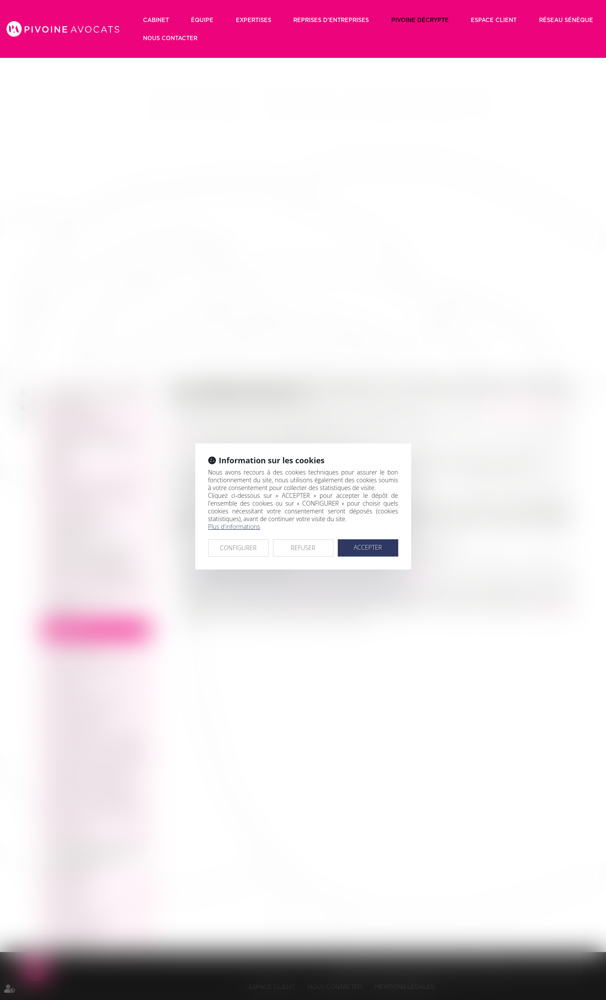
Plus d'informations (234, 526)
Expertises (253, 20)
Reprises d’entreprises (331, 20)
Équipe (202, 20)
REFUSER (303, 548)
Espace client (494, 20)
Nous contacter (170, 38)
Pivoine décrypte (420, 20)
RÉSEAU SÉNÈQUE (566, 20)
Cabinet (156, 20)
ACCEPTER (368, 547)
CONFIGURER (238, 548)
